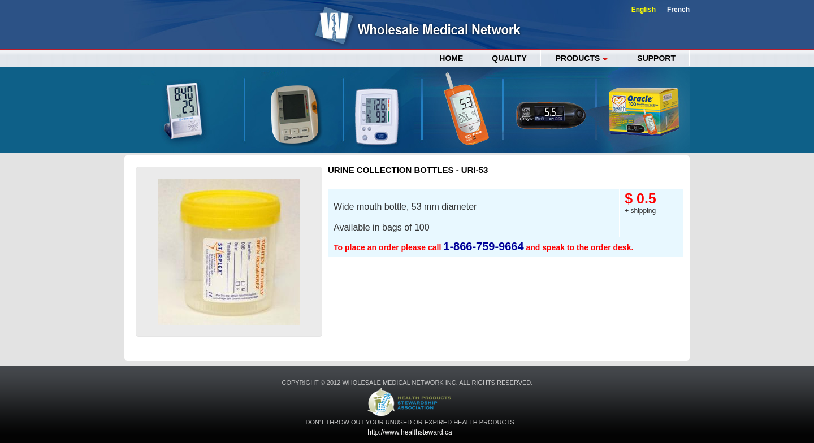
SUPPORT (656, 58)
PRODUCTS (582, 58)
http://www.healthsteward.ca (409, 432)
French (678, 10)
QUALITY (509, 58)
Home (451, 58)
